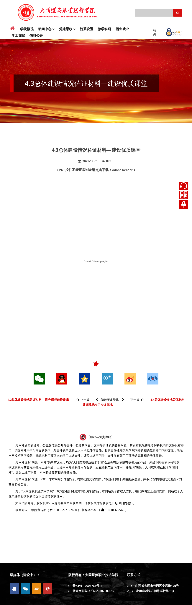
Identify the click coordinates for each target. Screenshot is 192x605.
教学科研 (104, 27)
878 (106, 161)
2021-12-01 (88, 161)
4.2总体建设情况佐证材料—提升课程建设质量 (38, 400)
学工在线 (18, 33)
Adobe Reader (122, 170)
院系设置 (86, 27)
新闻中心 (44, 27)
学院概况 (27, 27)
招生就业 (122, 27)
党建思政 (65, 27)
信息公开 (36, 33)
